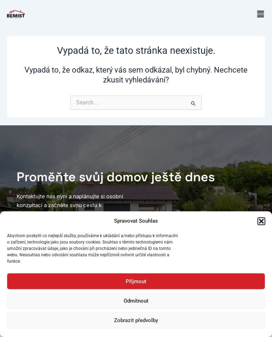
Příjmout (136, 281)
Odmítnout (136, 301)
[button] (261, 221)
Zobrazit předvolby (136, 320)
